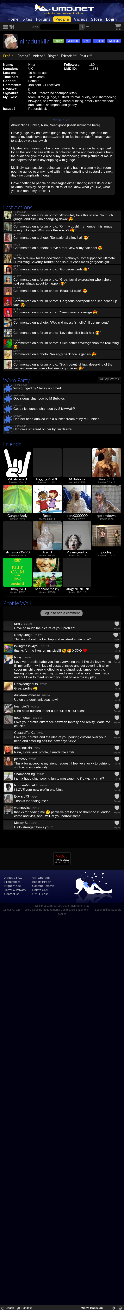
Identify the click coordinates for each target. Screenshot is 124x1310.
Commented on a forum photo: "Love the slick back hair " (57, 333)
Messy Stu (21, 823)
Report (117, 628)
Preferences (12, 881)
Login (111, 19)
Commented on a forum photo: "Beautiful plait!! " (50, 291)
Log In (62, 913)
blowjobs (34, 101)
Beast (47, 515)
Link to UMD (41, 890)
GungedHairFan (77, 589)
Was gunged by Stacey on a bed (37, 388)
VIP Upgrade (41, 877)
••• (87, 26)
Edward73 (21, 796)
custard (63, 97)
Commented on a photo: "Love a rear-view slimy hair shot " (58, 248)
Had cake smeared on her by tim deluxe (42, 429)
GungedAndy (17, 515)
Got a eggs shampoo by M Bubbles (39, 398)
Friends (66, 56)
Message (72, 40)
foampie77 (21, 706)
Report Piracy (41, 881)
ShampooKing (24, 774)
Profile (8, 56)
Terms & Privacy (15, 890)
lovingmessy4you (26, 646)
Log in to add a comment (61, 613)
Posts (83, 56)
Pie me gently (77, 552)
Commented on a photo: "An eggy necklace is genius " (55, 354)
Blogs (52, 56)
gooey (72, 105)
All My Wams (109, 379)
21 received (51, 85)
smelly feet (93, 101)
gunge (51, 97)
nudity (86, 97)
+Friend (99, 40)
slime (41, 97)
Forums (43, 19)
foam (32, 97)
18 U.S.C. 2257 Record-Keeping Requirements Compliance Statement (45, 909)
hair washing (52, 101)
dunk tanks (36, 105)
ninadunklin (35, 41)
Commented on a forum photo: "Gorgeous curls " (51, 269)
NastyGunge (23, 635)
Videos (80, 19)
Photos (22, 56)
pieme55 (20, 759)
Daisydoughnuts (26, 684)
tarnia (18, 624)
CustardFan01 (24, 733)
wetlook (108, 101)
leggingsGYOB (47, 479)
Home (13, 19)
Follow (58, 40)
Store (96, 19)
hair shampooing (104, 97)
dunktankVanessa (27, 695)
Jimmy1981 (17, 589)
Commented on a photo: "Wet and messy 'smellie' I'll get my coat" (61, 322)
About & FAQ (13, 877)
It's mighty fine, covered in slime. (62, 13)
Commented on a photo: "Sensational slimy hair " (51, 237)
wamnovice (22, 808)
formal (75, 97)
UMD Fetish (40, 894)
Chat (86, 40)
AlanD (47, 552)
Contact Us (11, 894)
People (62, 19)
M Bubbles (77, 479)
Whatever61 (17, 479)
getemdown (106, 515)
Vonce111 (106, 479)
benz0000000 (76, 515)
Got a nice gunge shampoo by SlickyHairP (44, 409)
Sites (27, 19)
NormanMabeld (25, 785)
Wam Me (114, 40)
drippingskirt (23, 748)
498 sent (34, 85)
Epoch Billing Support (108, 909)
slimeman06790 (17, 552)
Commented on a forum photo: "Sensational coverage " (55, 312)
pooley (106, 552)
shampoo (53, 105)
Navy (18, 657)
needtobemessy (47, 589)
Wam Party (16, 380)
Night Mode (12, 885)
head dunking (73, 101)
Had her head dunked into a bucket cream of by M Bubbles (56, 419)
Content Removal (43, 885)
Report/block (37, 109)
